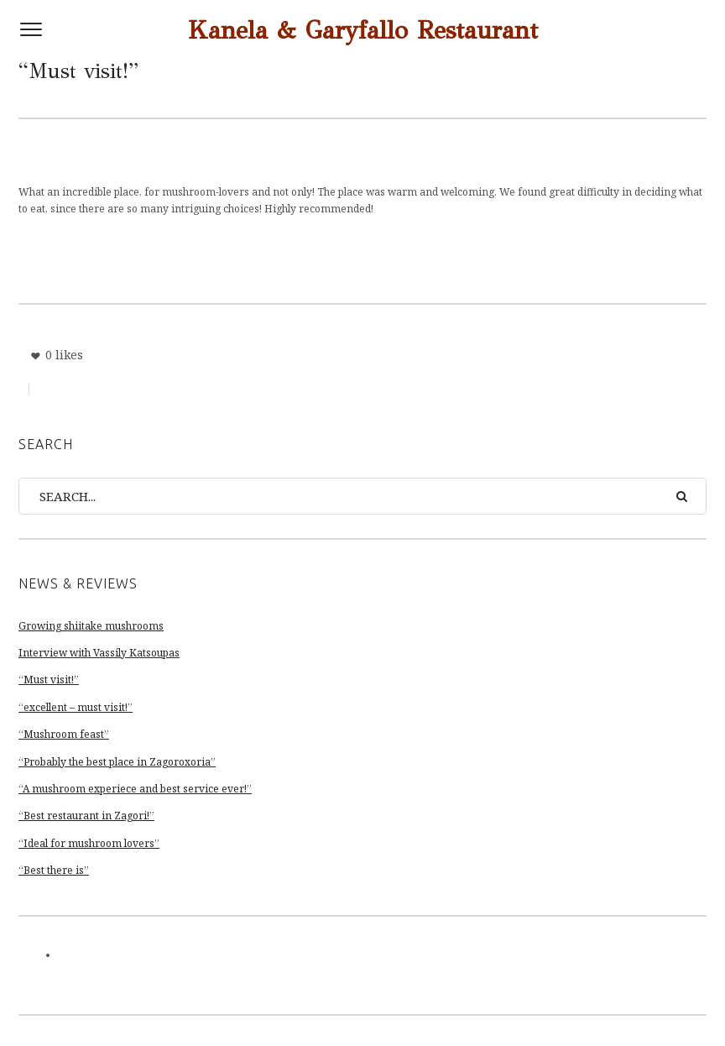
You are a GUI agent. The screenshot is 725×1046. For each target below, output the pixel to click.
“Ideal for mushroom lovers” (88, 843)
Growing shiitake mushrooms (91, 626)
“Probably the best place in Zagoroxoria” (117, 762)
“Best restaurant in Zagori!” (86, 815)
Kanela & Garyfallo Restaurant (363, 30)
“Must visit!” (48, 679)
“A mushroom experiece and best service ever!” (135, 789)
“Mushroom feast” (63, 734)
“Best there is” (53, 870)
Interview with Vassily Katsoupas (99, 653)
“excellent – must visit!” (75, 707)
